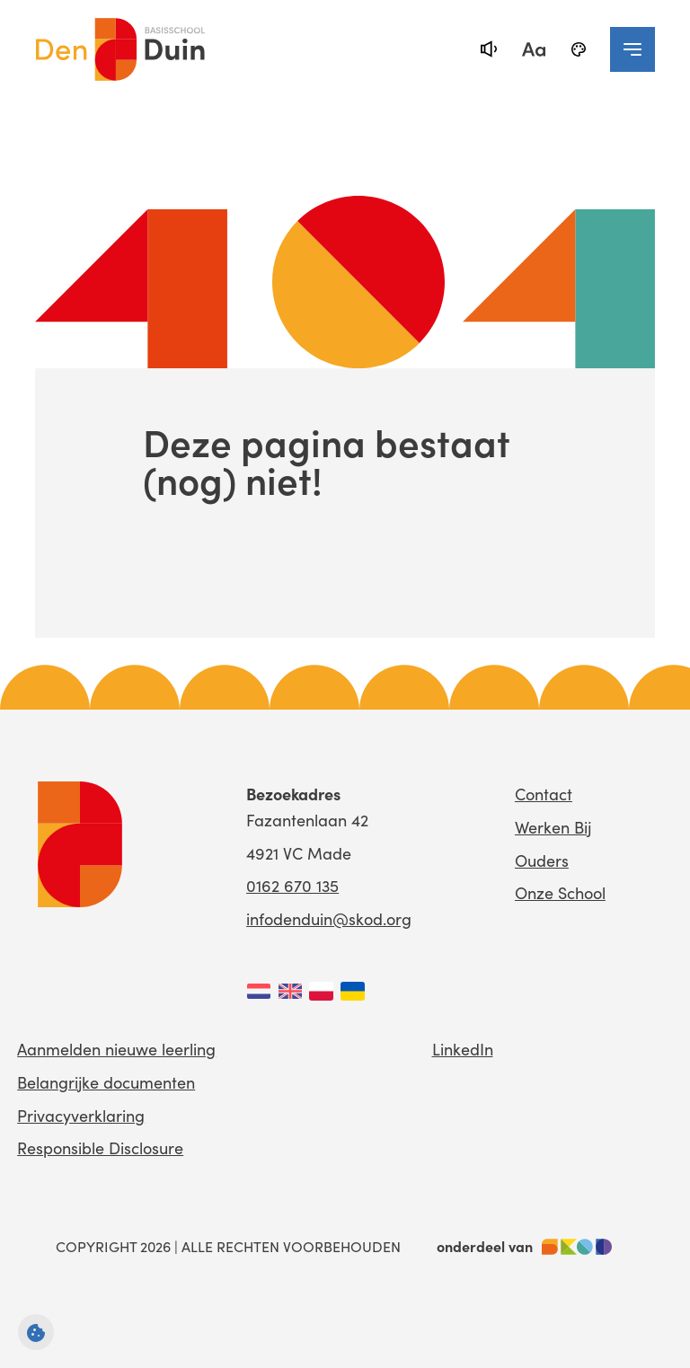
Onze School (560, 892)
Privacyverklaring (81, 1115)
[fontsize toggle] (533, 49)
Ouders (542, 860)
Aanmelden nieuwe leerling (116, 1048)
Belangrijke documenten (106, 1082)
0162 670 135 (292, 885)
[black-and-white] (578, 49)
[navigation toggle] (632, 49)
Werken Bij (553, 827)
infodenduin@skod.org (328, 918)
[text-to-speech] (488, 49)
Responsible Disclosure (100, 1147)
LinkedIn (462, 1048)
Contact (543, 793)
